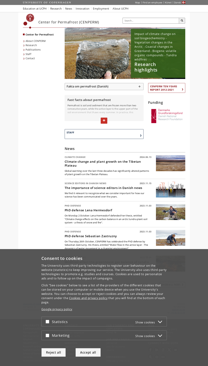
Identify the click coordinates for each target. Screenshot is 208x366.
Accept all (88, 352)
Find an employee (152, 2)
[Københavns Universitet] (28, 21)
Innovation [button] (82, 8)
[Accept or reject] (48, 321)
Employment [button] (101, 8)
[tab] (104, 86)
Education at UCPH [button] (35, 8)
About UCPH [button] (120, 8)
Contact (30, 58)
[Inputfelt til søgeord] (151, 21)
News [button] (68, 8)
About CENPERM (36, 41)
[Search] (182, 21)
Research (31, 45)
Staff (28, 54)
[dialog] (104, 307)
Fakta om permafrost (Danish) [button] (88, 86)
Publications (33, 49)
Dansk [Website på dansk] (177, 2)
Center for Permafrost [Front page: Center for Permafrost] (40, 34)
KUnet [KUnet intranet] (168, 2)
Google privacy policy (56, 309)
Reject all (53, 352)
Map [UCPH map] (137, 2)
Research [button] (56, 8)
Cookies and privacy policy (88, 298)
